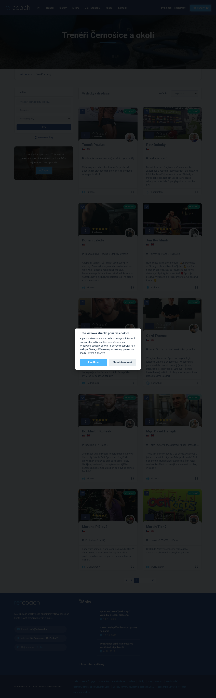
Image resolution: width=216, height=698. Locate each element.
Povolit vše (93, 362)
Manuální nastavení (122, 362)
